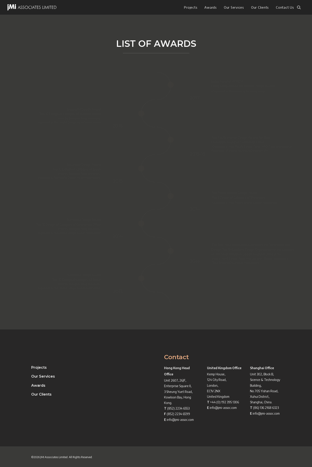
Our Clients (260, 7)
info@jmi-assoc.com (180, 420)
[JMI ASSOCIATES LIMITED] (32, 7)
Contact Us (285, 7)
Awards (210, 7)
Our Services (234, 7)
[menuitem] (190, 7)
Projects (190, 7)
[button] (301, 7)
